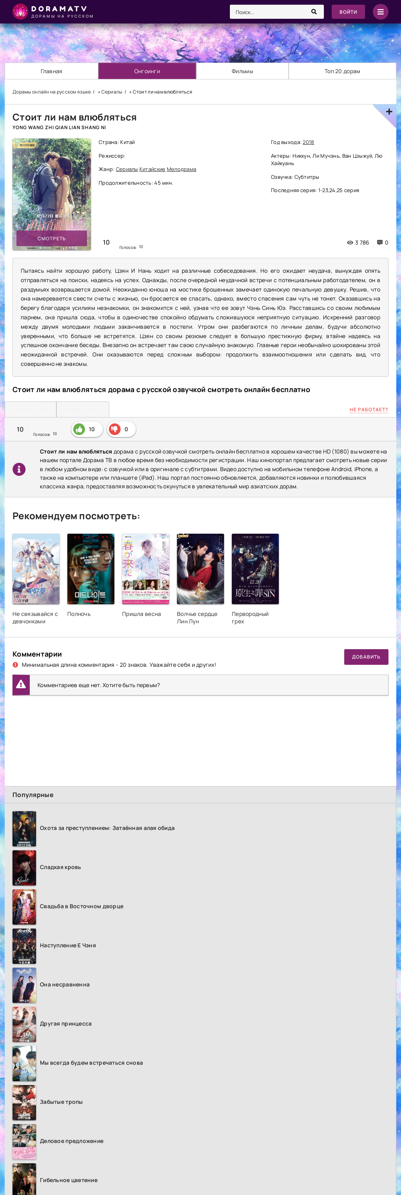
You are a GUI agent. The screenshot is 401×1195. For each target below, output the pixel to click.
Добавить (366, 656)
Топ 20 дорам (342, 71)
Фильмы (242, 71)
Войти (348, 12)
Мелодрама (182, 169)
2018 (308, 142)
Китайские (152, 169)
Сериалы (127, 169)
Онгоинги (147, 71)
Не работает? (369, 409)
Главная (52, 71)
